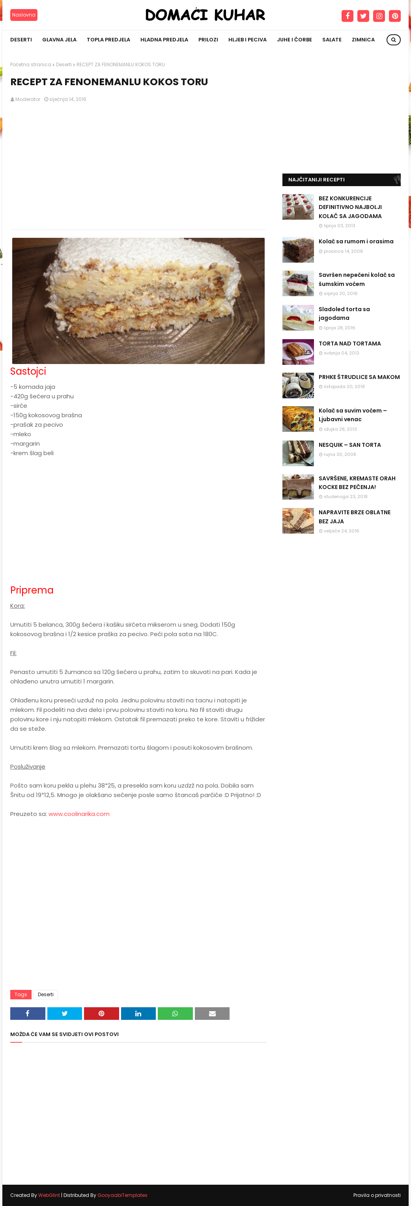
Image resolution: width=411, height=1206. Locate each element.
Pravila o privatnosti (377, 1195)
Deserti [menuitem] (21, 39)
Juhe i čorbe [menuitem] (294, 39)
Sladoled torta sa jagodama (344, 313)
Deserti (64, 64)
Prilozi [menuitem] (208, 39)
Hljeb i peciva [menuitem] (247, 39)
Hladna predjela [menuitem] (164, 39)
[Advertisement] (138, 166)
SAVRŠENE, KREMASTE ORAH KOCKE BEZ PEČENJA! (357, 482)
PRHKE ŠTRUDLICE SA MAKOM (359, 377)
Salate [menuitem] (332, 39)
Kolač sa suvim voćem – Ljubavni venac (353, 415)
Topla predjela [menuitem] (108, 39)
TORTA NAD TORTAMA (350, 343)
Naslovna (23, 14)
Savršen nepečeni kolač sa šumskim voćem (357, 279)
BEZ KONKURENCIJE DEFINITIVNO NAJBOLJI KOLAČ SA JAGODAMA (350, 207)
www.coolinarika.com (79, 814)
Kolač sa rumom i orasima (356, 241)
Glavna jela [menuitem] (59, 39)
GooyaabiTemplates (122, 1195)
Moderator (27, 99)
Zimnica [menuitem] (363, 39)
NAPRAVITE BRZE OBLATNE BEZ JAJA (354, 516)
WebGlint (49, 1195)
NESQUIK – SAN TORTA (350, 445)
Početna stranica (30, 64)
